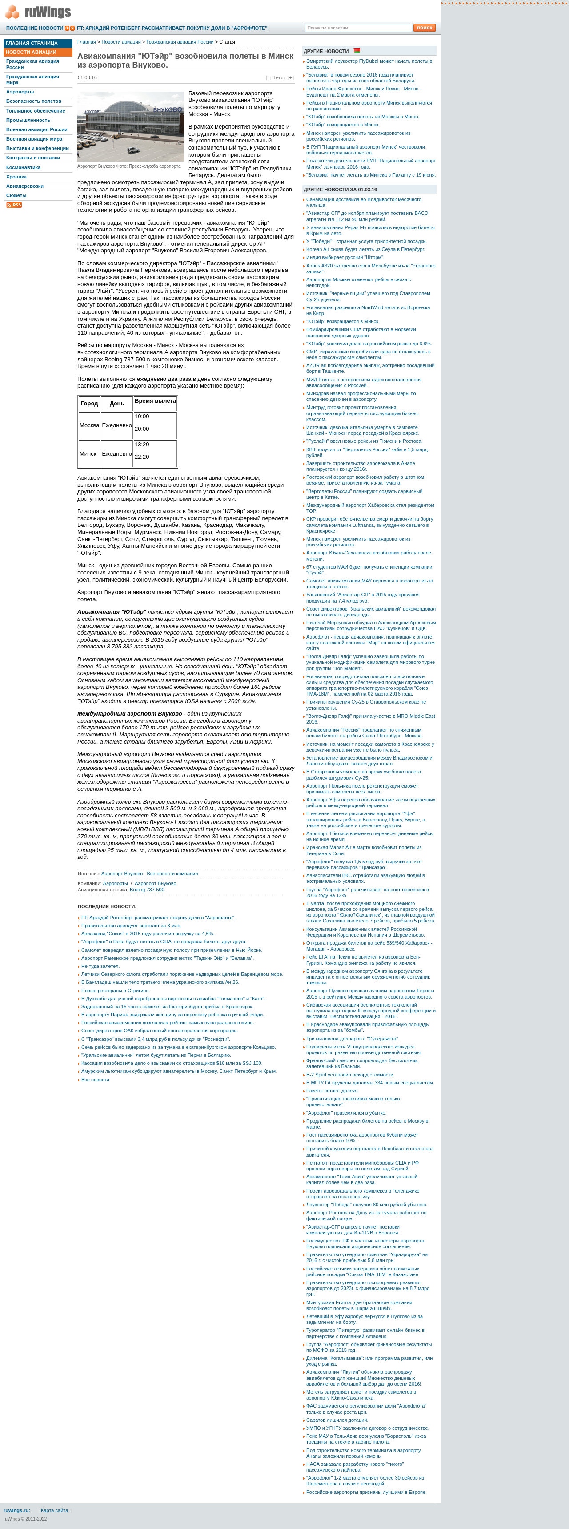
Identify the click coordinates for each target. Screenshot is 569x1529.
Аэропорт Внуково (122, 873)
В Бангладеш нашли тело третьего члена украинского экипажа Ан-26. (160, 982)
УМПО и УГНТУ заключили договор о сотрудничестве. (367, 1428)
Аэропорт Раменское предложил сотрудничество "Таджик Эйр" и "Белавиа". (167, 958)
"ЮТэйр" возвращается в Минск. (343, 124)
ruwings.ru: (17, 1510)
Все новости (95, 1079)
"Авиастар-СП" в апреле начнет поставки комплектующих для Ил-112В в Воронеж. (353, 1229)
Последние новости (34, 28)
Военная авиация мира (34, 139)
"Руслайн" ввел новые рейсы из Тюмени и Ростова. (364, 441)
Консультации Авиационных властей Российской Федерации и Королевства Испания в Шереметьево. (365, 932)
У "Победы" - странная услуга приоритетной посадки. (366, 241)
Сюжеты (16, 195)
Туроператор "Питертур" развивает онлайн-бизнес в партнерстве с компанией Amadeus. (365, 1333)
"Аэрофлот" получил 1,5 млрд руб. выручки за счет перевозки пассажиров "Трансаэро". (364, 864)
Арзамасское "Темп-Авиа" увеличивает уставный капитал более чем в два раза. (361, 1179)
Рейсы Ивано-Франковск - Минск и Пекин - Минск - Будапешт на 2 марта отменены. (363, 91)
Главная (86, 41)
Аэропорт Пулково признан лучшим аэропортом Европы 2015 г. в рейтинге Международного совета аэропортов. (370, 993)
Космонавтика (23, 167)
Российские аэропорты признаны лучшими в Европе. (366, 1492)
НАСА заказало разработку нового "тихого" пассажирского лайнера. (355, 1466)
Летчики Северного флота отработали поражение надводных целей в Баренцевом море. (182, 974)
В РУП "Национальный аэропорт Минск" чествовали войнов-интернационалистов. (365, 149)
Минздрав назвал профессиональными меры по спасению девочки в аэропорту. (361, 396)
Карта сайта (54, 1510)
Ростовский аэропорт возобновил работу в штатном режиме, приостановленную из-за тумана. (365, 479)
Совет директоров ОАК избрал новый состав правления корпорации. (159, 1030)
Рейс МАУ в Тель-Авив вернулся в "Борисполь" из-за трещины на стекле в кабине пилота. (366, 1438)
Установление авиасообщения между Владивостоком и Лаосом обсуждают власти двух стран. (369, 760)
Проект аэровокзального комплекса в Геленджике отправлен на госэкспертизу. (363, 1193)
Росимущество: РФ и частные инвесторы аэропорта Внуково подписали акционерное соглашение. (365, 1243)
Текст (279, 77)
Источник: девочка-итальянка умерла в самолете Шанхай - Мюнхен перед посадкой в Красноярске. (363, 430)
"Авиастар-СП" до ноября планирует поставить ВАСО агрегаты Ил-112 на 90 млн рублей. (367, 216)
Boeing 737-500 (147, 889)
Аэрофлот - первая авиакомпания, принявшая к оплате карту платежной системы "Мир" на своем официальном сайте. (370, 642)
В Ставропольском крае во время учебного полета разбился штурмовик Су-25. (363, 774)
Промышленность (28, 120)
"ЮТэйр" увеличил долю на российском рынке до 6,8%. (369, 343)
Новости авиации (31, 52)
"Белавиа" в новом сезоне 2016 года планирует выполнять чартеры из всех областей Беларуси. (360, 77)
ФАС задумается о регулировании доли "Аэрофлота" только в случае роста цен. (366, 1408)
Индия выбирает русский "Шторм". (345, 257)
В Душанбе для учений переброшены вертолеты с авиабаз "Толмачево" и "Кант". (173, 998)
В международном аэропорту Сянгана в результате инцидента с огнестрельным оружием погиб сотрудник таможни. (368, 976)
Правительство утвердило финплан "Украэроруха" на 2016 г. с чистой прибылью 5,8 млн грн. (367, 1257)
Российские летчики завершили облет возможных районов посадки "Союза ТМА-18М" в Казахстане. (363, 1271)
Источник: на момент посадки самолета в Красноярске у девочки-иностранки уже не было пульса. (370, 746)
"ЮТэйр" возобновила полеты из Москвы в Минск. (363, 116)
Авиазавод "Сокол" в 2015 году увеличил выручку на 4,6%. (148, 933)
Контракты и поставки (33, 157)
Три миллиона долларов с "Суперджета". (352, 1038)
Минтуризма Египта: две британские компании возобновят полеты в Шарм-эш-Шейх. (359, 1305)
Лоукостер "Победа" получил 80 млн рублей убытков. (366, 1204)
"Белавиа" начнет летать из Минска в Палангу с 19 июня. (371, 175)
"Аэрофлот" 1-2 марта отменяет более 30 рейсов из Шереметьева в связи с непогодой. (365, 1480)
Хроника (16, 176)
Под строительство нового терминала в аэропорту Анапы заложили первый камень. (363, 1453)
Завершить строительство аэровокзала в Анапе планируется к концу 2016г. (360, 466)
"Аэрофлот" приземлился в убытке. (346, 1113)
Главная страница (32, 43)
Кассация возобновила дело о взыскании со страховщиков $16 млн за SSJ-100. (172, 1063)
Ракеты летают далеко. (332, 1090)
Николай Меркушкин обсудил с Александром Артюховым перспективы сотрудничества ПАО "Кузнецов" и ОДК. (371, 625)
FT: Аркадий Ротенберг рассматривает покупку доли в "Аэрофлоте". (172, 28)
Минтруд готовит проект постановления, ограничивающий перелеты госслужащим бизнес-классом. (362, 412)
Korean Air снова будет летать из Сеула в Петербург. (365, 249)
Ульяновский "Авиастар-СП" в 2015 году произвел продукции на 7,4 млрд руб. (363, 597)
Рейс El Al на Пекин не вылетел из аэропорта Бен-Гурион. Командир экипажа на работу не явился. (363, 959)
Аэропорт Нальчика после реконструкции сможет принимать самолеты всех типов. (362, 788)
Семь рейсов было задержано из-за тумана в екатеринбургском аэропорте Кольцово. (178, 1047)
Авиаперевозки (25, 186)
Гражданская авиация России (32, 63)
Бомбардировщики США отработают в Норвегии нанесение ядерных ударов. (361, 332)
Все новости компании (172, 873)
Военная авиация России (37, 129)
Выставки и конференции (37, 148)
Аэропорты (20, 91)
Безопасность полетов (33, 101)
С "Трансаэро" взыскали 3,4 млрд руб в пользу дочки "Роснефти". (155, 1039)
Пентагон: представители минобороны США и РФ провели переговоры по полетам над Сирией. (362, 1165)
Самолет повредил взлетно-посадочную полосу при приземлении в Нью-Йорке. (171, 950)
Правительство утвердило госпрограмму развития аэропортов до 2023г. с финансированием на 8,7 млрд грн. (367, 1288)
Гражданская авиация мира (32, 79)
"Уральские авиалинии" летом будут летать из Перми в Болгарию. (156, 1055)
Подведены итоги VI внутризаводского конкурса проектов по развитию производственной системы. (364, 1049)
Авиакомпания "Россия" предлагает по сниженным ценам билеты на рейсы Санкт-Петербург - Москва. (364, 732)
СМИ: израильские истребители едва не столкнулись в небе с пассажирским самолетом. (368, 354)
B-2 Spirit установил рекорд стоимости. (350, 1074)
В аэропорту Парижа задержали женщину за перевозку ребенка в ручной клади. (172, 1014)
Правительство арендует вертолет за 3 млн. (131, 925)
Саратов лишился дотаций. (337, 1420)
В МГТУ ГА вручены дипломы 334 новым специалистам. (370, 1082)
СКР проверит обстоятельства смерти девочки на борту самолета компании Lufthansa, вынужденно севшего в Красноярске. (369, 524)
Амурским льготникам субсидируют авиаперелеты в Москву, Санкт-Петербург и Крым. (179, 1071)
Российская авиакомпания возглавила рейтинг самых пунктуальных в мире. (167, 1022)
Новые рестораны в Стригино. (115, 990)
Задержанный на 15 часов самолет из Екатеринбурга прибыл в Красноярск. (167, 1006)
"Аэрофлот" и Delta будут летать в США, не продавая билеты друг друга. (164, 941)
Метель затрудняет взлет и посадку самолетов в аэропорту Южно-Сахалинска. (361, 1394)
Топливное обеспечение (35, 110)
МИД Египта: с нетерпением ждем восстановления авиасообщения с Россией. (364, 382)
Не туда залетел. (100, 966)
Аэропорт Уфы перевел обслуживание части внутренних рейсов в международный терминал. (370, 802)
